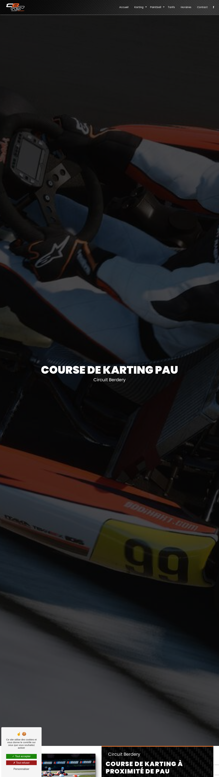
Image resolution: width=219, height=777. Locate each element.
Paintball (155, 7)
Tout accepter (21, 756)
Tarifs (171, 7)
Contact (202, 7)
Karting (138, 7)
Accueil (123, 7)
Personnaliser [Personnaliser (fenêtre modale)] (21, 769)
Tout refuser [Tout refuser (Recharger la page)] (21, 762)
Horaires (186, 7)
